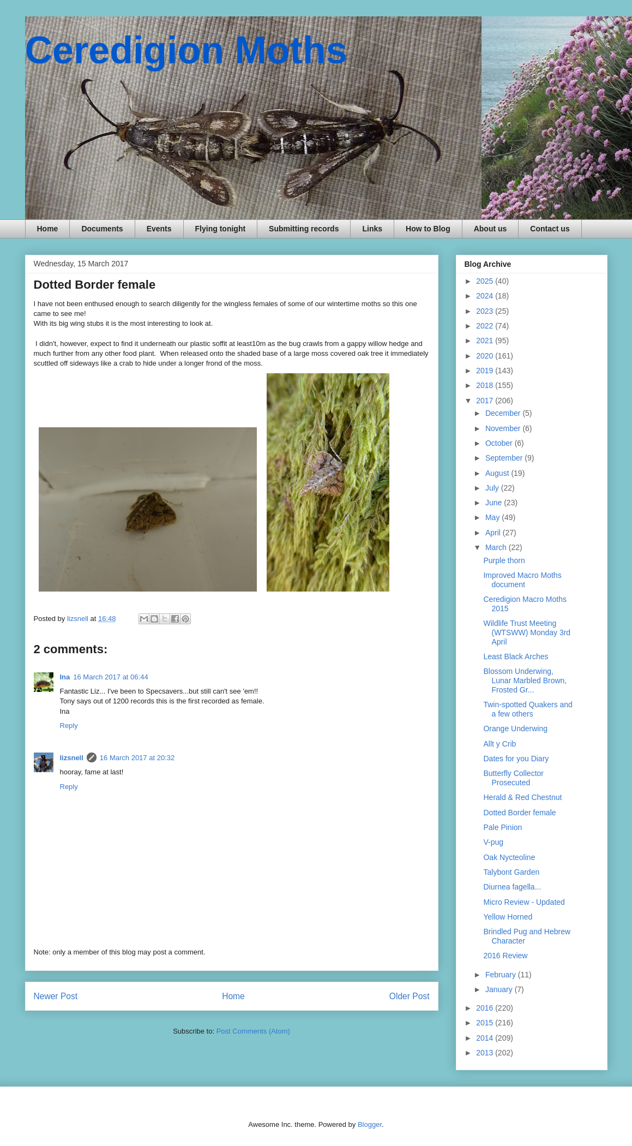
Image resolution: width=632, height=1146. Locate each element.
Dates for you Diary (516, 758)
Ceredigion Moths (186, 50)
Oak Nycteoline (509, 857)
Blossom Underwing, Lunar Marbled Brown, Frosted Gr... (525, 680)
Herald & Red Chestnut (522, 797)
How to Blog (428, 228)
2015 (485, 1022)
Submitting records (304, 228)
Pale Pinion (502, 827)
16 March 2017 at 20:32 (137, 758)
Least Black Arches (515, 656)
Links (372, 228)
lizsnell (71, 758)
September (505, 457)
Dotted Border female (519, 812)
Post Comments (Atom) (253, 1031)
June (494, 502)
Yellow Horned (507, 916)
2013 (485, 1052)
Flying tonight (220, 228)
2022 (485, 325)
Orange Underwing (515, 728)
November (503, 428)
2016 (485, 1008)
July (493, 488)
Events (159, 228)
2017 (485, 400)
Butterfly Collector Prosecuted (513, 778)
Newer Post (56, 996)
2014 (485, 1038)
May (493, 517)
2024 (485, 295)
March (497, 547)
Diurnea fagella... (512, 886)
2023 (485, 311)
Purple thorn (504, 560)
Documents (102, 228)
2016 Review (505, 955)
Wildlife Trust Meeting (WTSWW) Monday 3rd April (526, 632)
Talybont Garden (511, 872)
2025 (485, 281)
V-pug (493, 842)
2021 (485, 340)
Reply (69, 725)
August (498, 473)
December (503, 413)
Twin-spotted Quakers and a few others (527, 709)
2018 (485, 385)
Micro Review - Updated (523, 902)
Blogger (370, 1124)
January (500, 989)
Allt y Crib (499, 743)
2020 (485, 355)
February (501, 974)
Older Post (409, 996)
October (500, 443)
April (494, 532)
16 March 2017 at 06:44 (110, 677)
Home (47, 228)
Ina (65, 677)
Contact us (549, 228)
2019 (485, 370)
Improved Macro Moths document (522, 580)
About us (490, 228)
